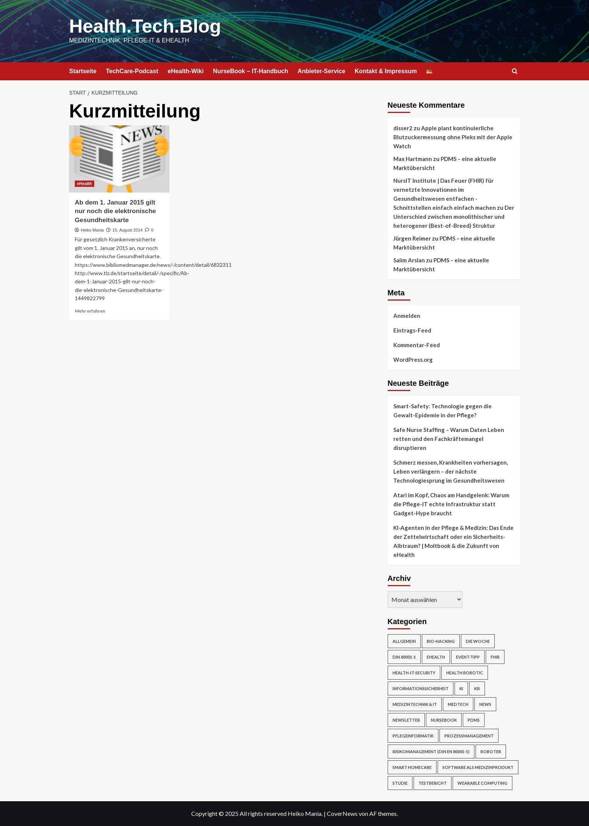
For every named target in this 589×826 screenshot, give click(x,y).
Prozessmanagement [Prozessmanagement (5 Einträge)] (469, 735)
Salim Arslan (409, 260)
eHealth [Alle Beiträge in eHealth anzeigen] (84, 183)
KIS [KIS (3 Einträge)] (477, 688)
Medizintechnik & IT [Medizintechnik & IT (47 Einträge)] (415, 704)
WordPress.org (413, 359)
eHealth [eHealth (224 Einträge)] (436, 656)
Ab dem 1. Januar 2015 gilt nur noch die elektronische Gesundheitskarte (115, 211)
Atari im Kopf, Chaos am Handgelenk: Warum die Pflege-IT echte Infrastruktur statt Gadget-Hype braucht (451, 504)
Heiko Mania (92, 230)
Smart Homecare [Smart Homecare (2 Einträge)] (412, 767)
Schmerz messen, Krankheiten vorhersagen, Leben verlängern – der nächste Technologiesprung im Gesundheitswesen (450, 471)
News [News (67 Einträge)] (485, 704)
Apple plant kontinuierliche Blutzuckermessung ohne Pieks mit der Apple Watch (452, 137)
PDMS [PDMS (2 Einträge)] (474, 720)
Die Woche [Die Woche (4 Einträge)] (478, 641)
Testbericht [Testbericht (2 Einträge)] (432, 783)
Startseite (83, 71)
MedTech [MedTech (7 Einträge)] (458, 704)
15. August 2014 (127, 230)
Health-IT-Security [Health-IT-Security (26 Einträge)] (414, 672)
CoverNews (342, 813)
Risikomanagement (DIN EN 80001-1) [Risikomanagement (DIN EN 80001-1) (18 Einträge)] (431, 751)
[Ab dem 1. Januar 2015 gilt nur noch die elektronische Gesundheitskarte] (119, 158)
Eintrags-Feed (412, 330)
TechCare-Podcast (132, 71)
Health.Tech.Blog (145, 26)
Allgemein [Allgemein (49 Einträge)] (404, 641)
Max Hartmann (412, 158)
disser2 (402, 128)
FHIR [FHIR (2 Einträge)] (495, 656)
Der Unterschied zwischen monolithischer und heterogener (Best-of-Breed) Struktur (453, 216)
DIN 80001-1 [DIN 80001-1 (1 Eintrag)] (404, 656)
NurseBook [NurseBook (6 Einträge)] (444, 720)
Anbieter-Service (321, 71)
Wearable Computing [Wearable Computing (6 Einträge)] (482, 783)
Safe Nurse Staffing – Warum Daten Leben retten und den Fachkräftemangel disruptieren (448, 438)
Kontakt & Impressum (386, 71)
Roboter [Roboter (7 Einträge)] (490, 751)
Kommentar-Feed (416, 345)
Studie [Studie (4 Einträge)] (400, 783)
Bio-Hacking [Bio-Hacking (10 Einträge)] (441, 641)
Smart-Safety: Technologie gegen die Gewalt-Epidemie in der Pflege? (442, 410)
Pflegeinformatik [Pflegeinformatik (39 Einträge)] (413, 735)
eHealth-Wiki (186, 71)
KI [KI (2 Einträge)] (461, 688)
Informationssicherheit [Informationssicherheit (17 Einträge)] (421, 688)
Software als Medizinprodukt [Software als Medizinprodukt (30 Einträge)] (478, 767)
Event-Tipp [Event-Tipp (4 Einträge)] (468, 656)
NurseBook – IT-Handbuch (250, 71)
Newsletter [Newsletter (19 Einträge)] (406, 720)
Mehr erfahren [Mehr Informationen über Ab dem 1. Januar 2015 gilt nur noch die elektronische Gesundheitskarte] (90, 311)
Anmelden (406, 315)
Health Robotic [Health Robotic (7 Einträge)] (464, 672)
